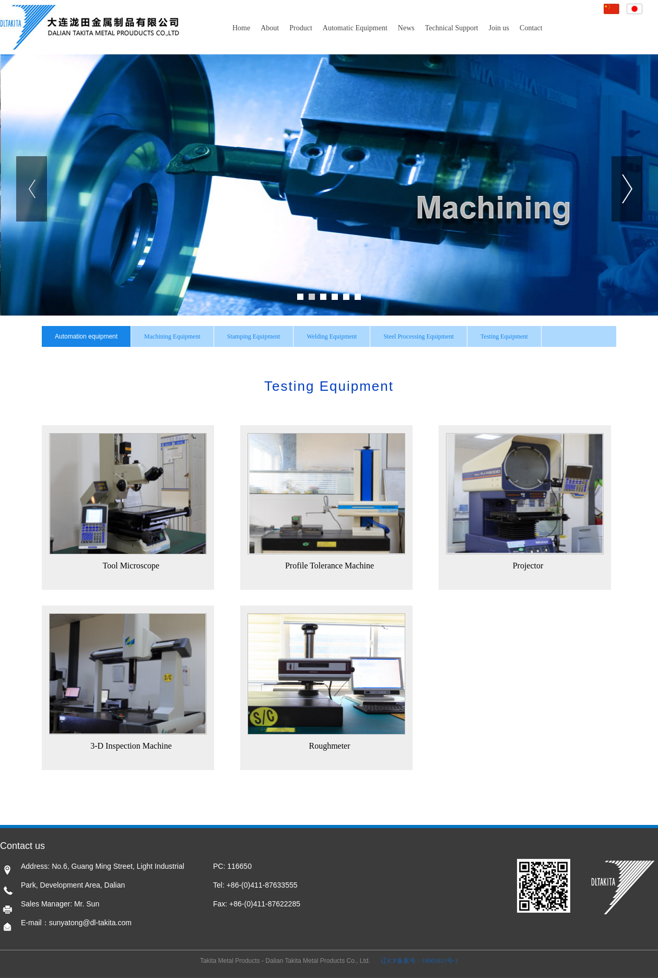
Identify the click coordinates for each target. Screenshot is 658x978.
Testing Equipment (504, 336)
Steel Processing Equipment (418, 336)
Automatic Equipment (355, 28)
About (270, 28)
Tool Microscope (128, 565)
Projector (525, 565)
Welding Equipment (332, 336)
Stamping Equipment (253, 336)
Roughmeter (326, 745)
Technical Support (451, 28)
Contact (531, 28)
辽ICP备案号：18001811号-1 (419, 960)
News (406, 28)
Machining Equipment (172, 336)
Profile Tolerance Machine (326, 565)
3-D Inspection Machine (128, 745)
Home (241, 28)
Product (300, 28)
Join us (499, 28)
